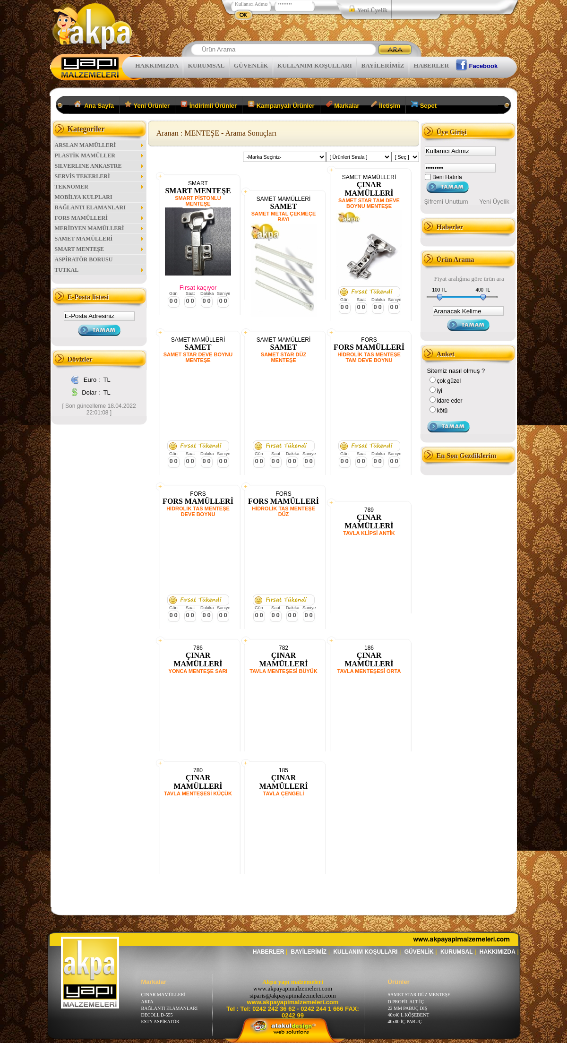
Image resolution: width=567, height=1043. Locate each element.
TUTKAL (100, 270)
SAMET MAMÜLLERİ (100, 238)
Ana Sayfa (94, 105)
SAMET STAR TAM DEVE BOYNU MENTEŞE (369, 203)
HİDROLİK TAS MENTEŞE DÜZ (283, 511)
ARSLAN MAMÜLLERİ (100, 145)
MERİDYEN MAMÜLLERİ (100, 228)
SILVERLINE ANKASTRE (100, 166)
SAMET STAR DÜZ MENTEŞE (283, 357)
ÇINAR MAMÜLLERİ (368, 189)
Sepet (424, 105)
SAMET (283, 206)
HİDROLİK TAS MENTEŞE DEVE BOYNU (198, 511)
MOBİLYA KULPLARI (83, 197)
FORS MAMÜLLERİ (100, 218)
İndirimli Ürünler (208, 105)
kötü (442, 410)
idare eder (450, 400)
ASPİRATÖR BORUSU (84, 259)
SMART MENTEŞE (100, 249)
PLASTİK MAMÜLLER (100, 155)
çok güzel (449, 381)
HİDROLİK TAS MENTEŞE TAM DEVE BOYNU (369, 357)
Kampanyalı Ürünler (281, 105)
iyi (439, 391)
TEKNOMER (100, 186)
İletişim (385, 105)
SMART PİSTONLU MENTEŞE (198, 201)
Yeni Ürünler (147, 105)
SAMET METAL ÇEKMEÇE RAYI (283, 216)
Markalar (343, 105)
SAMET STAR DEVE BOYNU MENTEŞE (197, 357)
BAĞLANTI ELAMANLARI (100, 207)
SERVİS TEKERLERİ (100, 176)
